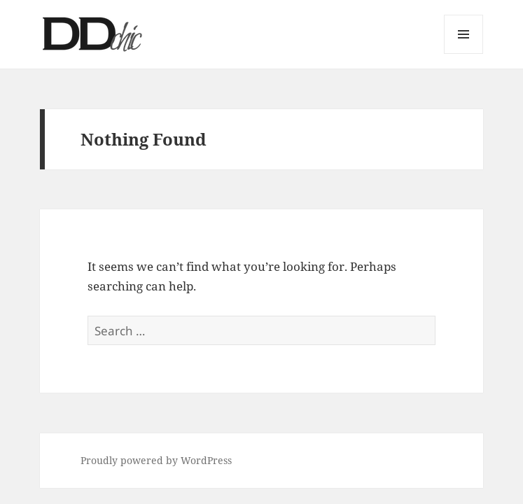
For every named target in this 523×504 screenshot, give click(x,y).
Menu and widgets (464, 53)
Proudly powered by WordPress (156, 460)
